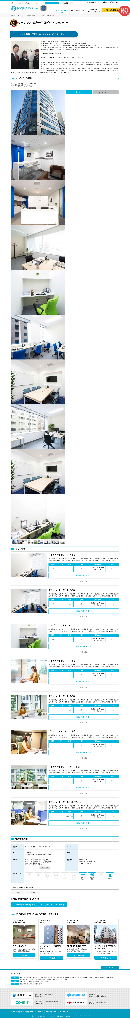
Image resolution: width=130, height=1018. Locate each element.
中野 (64, 977)
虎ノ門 (37, 977)
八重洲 (90, 977)
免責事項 (19, 1012)
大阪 (28, 981)
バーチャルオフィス (77, 10)
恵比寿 (77, 977)
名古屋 (33, 984)
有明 (66, 979)
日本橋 (95, 977)
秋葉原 (53, 977)
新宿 (21, 977)
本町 (42, 981)
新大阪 (33, 981)
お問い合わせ (57, 1012)
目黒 (26, 979)
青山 (28, 977)
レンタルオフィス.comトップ (18, 15)
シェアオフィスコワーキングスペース (94, 10)
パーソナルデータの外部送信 (43, 1012)
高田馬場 (49, 979)
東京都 (29, 15)
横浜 (28, 984)
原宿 (86, 977)
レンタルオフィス (62, 10)
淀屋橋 (38, 981)
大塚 (54, 979)
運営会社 (65, 1012)
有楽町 (33, 892)
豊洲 (68, 977)
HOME (13, 1012)
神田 (30, 979)
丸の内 (33, 977)
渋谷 (25, 977)
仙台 (25, 984)
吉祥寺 (62, 979)
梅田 (21, 981)
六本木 (107, 977)
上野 (57, 977)
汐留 (103, 977)
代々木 (72, 977)
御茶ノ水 (34, 979)
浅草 (39, 979)
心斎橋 (46, 981)
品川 (49, 977)
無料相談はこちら (94, 2)
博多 (40, 984)
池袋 (61, 977)
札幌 (21, 984)
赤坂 (42, 977)
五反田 (22, 979)
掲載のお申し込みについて (111, 2)
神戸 (37, 984)
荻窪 (57, 979)
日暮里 (43, 979)
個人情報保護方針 (28, 1012)
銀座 (33, 15)
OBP (25, 981)
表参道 (82, 977)
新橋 (99, 977)
